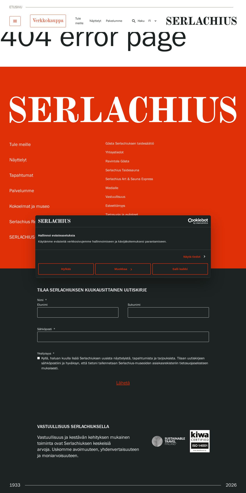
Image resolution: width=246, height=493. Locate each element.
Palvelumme (114, 21)
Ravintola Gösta (117, 161)
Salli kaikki (180, 269)
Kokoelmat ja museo (29, 206)
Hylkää (66, 269)
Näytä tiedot (191, 256)
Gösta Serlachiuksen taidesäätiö (130, 144)
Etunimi (42, 305)
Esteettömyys (115, 206)
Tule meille (20, 144)
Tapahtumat (21, 175)
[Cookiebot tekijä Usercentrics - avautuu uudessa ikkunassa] (191, 221)
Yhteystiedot (115, 152)
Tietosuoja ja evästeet (122, 215)
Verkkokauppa (48, 20)
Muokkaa (123, 269)
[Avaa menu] (15, 21)
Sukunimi (134, 305)
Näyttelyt (95, 21)
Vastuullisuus (115, 197)
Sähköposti (46, 329)
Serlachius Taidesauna (122, 170)
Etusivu (15, 7)
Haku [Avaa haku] (138, 21)
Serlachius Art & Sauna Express (129, 179)
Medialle (112, 188)
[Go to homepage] (201, 21)
